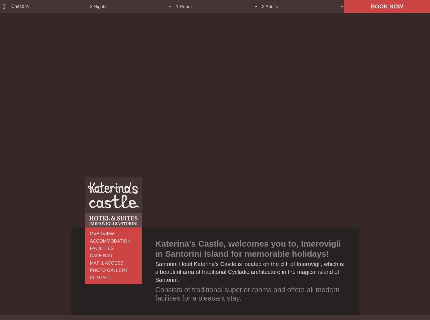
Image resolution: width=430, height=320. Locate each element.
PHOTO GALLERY (109, 270)
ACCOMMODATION (110, 241)
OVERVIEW (102, 233)
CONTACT (100, 277)
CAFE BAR (101, 255)
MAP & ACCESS (106, 263)
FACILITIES (102, 248)
